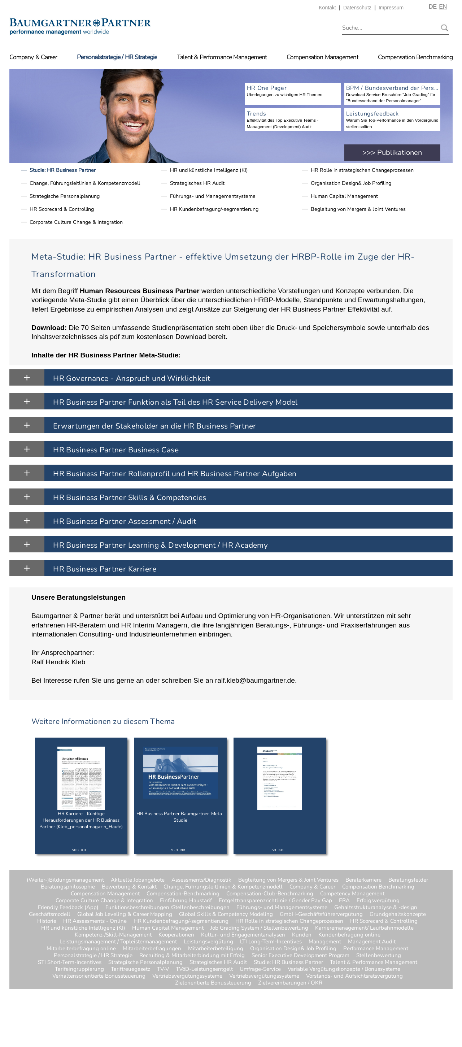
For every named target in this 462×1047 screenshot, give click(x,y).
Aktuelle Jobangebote (138, 880)
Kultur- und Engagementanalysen (243, 934)
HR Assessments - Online (95, 921)
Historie (46, 921)
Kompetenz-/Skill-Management (113, 934)
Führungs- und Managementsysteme (213, 196)
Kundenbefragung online (349, 934)
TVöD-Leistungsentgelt (204, 969)
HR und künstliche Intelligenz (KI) (209, 170)
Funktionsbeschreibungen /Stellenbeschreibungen (167, 907)
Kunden (301, 934)
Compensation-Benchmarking (183, 893)
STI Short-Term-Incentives (69, 962)
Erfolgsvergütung (378, 900)
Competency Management (352, 893)
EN (443, 7)
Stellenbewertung (378, 955)
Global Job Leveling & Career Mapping (124, 914)
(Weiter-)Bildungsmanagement (65, 880)
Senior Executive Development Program (300, 955)
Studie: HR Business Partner (63, 170)
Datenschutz (357, 7)
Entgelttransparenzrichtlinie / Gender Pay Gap (275, 900)
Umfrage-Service (260, 969)
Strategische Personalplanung (65, 196)
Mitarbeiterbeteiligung (215, 948)
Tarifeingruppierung (79, 969)
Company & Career (33, 57)
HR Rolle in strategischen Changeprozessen (362, 170)
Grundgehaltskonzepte (398, 914)
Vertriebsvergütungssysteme (187, 976)
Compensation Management (322, 57)
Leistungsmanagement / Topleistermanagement (118, 941)
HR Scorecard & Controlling (62, 209)
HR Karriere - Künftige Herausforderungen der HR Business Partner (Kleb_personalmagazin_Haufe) (81, 820)
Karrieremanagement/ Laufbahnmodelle (364, 928)
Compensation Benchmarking (415, 57)
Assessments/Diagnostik (201, 880)
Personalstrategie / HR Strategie (117, 57)
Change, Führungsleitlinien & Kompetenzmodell (85, 183)
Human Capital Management (344, 196)
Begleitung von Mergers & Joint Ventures (358, 209)
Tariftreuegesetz (130, 969)
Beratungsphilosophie (68, 886)
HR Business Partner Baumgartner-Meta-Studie (180, 817)
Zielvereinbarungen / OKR (272, 982)
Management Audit (372, 941)
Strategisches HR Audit (197, 183)
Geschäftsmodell (49, 914)
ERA (344, 900)
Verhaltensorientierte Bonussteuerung (98, 976)
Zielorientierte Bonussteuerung (213, 982)
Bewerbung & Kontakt (129, 886)
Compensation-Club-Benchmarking (269, 893)
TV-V (163, 969)
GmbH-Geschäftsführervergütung (321, 914)
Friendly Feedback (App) (68, 907)
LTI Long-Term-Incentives (271, 941)
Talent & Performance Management (222, 57)
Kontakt (327, 7)
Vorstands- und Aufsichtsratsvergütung (354, 976)
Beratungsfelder (408, 880)
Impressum (391, 7)
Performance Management (375, 948)
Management (325, 941)
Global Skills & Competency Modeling (226, 914)
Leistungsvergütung (208, 941)
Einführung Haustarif (186, 900)
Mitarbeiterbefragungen (152, 948)
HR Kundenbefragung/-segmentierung (214, 209)
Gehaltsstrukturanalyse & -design (375, 907)
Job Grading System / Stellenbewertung (259, 928)
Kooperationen (176, 934)
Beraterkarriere (363, 880)
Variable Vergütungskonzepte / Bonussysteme (344, 969)
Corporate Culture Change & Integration (76, 222)
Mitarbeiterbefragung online (81, 948)
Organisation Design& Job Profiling (351, 183)
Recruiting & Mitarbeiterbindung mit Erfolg (192, 955)
